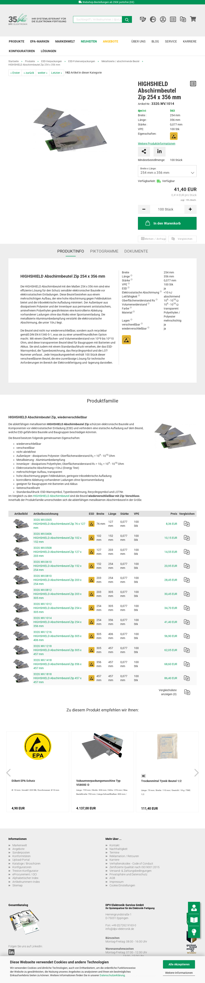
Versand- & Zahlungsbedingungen (131, 870)
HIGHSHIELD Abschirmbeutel (51, 496)
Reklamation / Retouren (124, 856)
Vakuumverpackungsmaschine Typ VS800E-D (98, 782)
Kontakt (115, 845)
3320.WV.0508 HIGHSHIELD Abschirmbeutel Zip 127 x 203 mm (57, 551)
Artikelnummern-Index (26, 881)
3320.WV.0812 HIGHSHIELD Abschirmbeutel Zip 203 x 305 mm (57, 594)
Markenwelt (65, 41)
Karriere (190, 41)
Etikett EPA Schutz (23, 780)
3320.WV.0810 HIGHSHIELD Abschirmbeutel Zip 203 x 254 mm (57, 580)
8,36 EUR (171, 523)
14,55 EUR (170, 551)
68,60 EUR (170, 664)
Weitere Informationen (179, 972)
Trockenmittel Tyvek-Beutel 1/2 (161, 781)
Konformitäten (21, 856)
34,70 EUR (170, 608)
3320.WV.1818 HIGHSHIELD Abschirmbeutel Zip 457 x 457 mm (57, 678)
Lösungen (48, 51)
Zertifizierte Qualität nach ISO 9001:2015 (135, 867)
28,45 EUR (170, 580)
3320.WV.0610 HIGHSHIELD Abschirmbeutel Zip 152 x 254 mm (57, 565)
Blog (155, 41)
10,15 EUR (170, 537)
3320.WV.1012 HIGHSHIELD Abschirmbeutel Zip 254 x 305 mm (57, 608)
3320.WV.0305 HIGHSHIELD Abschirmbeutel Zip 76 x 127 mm (59, 523)
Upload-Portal (21, 859)
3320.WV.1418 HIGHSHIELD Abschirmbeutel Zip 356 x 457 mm (57, 664)
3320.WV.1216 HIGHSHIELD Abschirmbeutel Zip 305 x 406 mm (57, 636)
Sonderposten (21, 852)
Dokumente (136, 251)
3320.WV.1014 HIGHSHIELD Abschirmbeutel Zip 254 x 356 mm (57, 622)
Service (171, 41)
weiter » (42, 72)
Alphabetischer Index (25, 878)
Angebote (110, 41)
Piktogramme (104, 251)
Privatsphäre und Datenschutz (128, 874)
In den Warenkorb (163, 223)
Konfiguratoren (22, 51)
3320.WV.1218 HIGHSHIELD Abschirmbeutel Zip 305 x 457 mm (57, 650)
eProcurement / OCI (24, 874)
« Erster (15, 72)
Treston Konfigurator (25, 870)
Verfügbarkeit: (147, 181)
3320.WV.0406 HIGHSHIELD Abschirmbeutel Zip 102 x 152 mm (57, 537)
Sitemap (17, 885)
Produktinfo (70, 251)
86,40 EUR (170, 678)
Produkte (16, 41)
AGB (112, 878)
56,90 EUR (170, 636)
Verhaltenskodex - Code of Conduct (131, 863)
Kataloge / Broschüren (26, 863)
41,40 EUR (170, 622)
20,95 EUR (170, 565)
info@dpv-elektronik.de (120, 928)
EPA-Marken (39, 41)
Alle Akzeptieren (179, 964)
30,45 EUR (170, 594)
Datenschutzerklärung (112, 975)
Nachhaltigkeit (119, 849)
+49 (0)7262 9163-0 (124, 925)
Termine (114, 852)
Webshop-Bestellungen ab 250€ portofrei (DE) (108, 2)
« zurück (29, 72)
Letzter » (56, 72)
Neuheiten (89, 41)
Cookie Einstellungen (122, 885)
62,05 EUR (170, 650)
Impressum (117, 881)
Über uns (138, 41)
